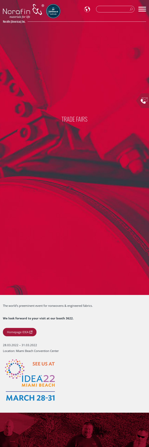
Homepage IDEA (18, 332)
